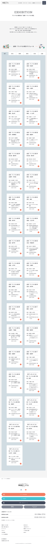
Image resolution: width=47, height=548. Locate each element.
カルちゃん (29, 2)
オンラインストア (38, 2)
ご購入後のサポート (26, 528)
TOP (2, 480)
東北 (12, 56)
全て (5, 56)
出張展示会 (33, 2)
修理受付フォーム (16, 509)
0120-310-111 (40, 519)
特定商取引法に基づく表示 (5, 542)
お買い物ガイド (26, 526)
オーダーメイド (25, 2)
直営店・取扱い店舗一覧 (5, 528)
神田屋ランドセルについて (27, 530)
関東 (20, 56)
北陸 (35, 56)
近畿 (42, 56)
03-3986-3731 (40, 516)
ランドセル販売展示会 (5, 535)
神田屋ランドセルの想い (5, 526)
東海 (27, 56)
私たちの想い (20, 2)
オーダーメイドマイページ (38, 509)
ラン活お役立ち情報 (26, 532)
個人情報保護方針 (4, 540)
